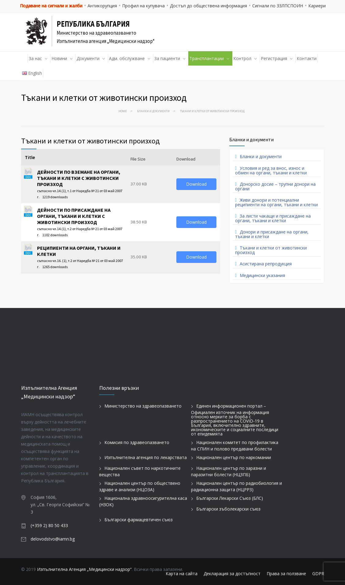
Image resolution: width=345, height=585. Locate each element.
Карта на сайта (181, 573)
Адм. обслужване (127, 58)
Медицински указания (262, 275)
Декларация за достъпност (232, 573)
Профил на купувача (143, 6)
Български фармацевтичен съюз (138, 519)
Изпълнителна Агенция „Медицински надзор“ (84, 569)
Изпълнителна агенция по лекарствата (145, 457)
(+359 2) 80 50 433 (49, 525)
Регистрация (274, 58)
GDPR (318, 573)
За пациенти (167, 58)
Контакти (307, 58)
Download (196, 184)
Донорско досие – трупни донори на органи (275, 186)
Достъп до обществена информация (208, 6)
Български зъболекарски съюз (228, 509)
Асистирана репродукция (266, 264)
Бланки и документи (153, 111)
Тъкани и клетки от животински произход (271, 250)
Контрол (242, 58)
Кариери (317, 6)
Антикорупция (102, 6)
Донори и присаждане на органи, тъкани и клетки (272, 234)
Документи (88, 58)
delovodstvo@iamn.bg (53, 539)
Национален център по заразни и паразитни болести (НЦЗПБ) (228, 471)
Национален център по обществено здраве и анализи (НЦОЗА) (139, 486)
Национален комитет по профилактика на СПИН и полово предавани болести (234, 445)
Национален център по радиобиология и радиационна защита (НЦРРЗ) (236, 486)
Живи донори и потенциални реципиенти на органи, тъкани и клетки (276, 202)
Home (122, 111)
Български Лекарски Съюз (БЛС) (229, 498)
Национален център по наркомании (233, 457)
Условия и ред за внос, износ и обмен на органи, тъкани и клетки (271, 170)
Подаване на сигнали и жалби (51, 6)
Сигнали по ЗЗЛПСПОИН (277, 6)
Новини (59, 58)
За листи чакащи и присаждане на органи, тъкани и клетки (273, 218)
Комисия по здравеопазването (136, 442)
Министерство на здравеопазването (143, 406)
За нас (35, 58)
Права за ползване (286, 573)
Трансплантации (206, 58)
